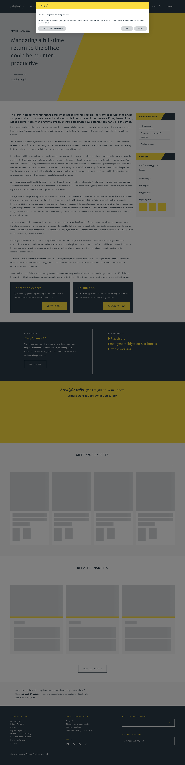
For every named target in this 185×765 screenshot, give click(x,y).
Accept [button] (140, 28)
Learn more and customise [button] (52, 28)
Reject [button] (126, 28)
